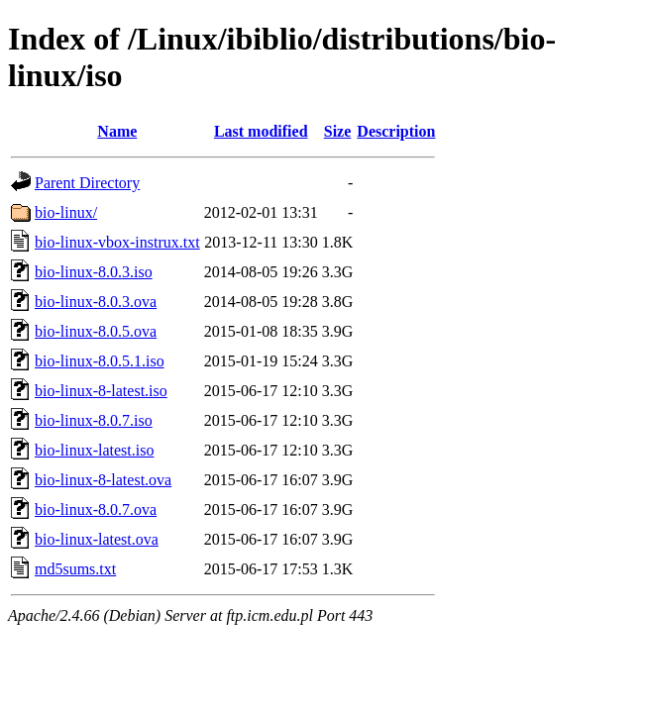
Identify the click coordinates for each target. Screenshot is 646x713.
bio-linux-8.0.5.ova (96, 331)
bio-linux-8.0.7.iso (94, 420)
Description (396, 131)
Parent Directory (87, 182)
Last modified (261, 131)
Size (338, 131)
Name (117, 131)
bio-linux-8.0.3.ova (96, 301)
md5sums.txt (75, 568)
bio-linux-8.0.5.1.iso (99, 361)
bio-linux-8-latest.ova (103, 479)
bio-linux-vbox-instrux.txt (117, 242)
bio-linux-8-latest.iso (101, 390)
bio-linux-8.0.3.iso (94, 271)
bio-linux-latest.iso (94, 450)
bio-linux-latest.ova (97, 539)
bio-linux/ (66, 212)
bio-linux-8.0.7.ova (96, 509)
